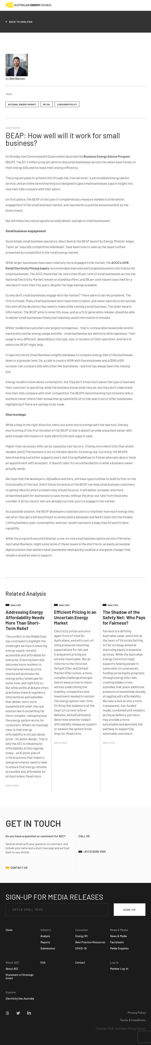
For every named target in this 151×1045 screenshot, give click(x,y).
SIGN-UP (129, 909)
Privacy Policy (136, 1012)
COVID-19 (81, 948)
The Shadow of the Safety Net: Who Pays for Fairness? (124, 617)
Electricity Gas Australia (20, 998)
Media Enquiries (119, 948)
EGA (42, 962)
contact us (19, 867)
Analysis (45, 936)
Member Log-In (119, 968)
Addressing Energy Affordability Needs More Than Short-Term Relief (25, 620)
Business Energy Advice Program (107, 156)
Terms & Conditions (132, 1020)
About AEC (12, 968)
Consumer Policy (67, 104)
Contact (80, 962)
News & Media (118, 936)
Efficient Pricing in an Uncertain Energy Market (75, 617)
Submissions (47, 948)
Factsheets (117, 942)
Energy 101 (81, 936)
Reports (45, 942)
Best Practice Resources (90, 942)
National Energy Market (22, 104)
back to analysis (20, 21)
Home (9, 930)
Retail (46, 104)
